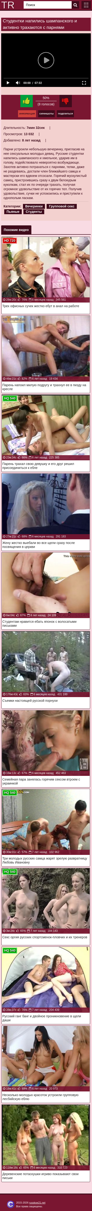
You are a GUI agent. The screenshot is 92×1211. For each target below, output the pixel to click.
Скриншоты (46, 114)
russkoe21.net (37, 1202)
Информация (27, 114)
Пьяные (13, 211)
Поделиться (65, 114)
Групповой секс (61, 206)
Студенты (34, 211)
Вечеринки (34, 206)
